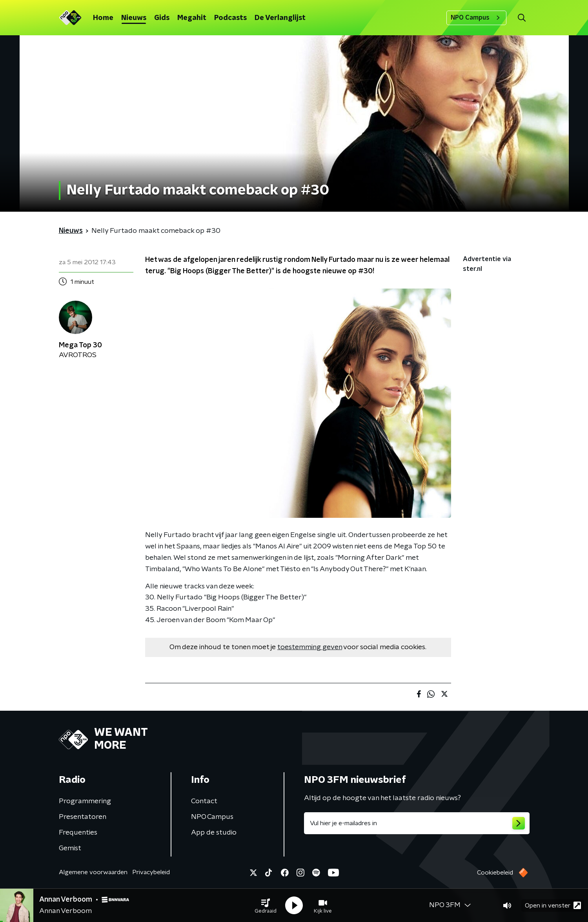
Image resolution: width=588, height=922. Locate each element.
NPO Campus (476, 18)
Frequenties (78, 832)
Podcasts (230, 18)
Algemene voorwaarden (93, 872)
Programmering (85, 801)
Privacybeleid (151, 872)
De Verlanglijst (280, 18)
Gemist (70, 848)
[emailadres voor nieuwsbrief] (417, 823)
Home (103, 18)
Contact (204, 801)
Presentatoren (82, 816)
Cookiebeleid (495, 872)
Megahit (191, 18)
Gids (161, 18)
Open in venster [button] (553, 905)
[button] (265, 905)
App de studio (214, 832)
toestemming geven (309, 647)
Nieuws (133, 18)
